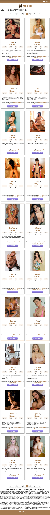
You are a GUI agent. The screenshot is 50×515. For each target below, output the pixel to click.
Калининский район (17, 381)
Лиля (37, 135)
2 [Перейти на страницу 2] (17, 13)
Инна (12, 275)
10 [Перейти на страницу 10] (34, 13)
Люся (37, 89)
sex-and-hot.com (27, 511)
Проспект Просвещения (12, 196)
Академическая (12, 382)
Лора (12, 135)
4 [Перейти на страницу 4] (22, 13)
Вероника (37, 460)
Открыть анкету (12, 59)
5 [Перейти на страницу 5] (24, 13)
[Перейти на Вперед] (37, 14)
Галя (37, 321)
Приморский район (17, 56)
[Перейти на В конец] (39, 14)
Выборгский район (17, 195)
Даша (37, 367)
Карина (37, 275)
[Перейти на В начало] (10, 14)
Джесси (12, 414)
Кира (37, 182)
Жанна (37, 228)
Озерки (37, 336)
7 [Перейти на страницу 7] (29, 13)
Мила (13, 42)
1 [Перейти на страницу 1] (15, 13)
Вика (12, 460)
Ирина (12, 321)
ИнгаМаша (12, 228)
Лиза (12, 182)
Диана (37, 414)
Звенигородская (12, 57)
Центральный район (11, 242)
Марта (37, 42)
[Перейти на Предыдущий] (13, 14)
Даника (12, 367)
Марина (12, 89)
